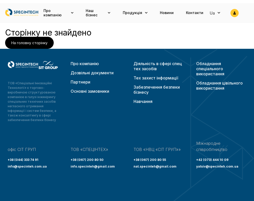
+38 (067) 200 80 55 (150, 160)
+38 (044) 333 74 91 (23, 160)
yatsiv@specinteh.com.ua (217, 166)
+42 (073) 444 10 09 (212, 160)
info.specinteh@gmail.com (93, 166)
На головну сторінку (29, 43)
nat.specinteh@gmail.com (155, 166)
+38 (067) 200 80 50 (87, 160)
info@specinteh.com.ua (27, 166)
